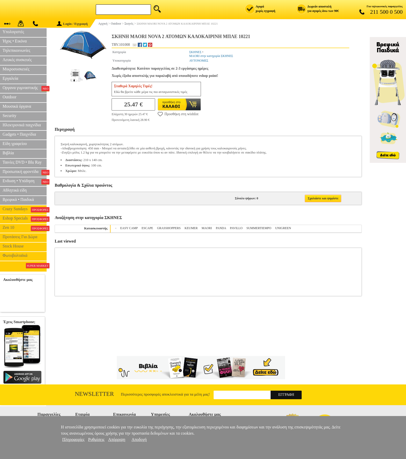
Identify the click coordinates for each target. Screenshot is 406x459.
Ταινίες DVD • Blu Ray (22, 162)
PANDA (221, 228)
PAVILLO (236, 228)
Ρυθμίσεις (96, 439)
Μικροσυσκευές (16, 69)
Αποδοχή (139, 439)
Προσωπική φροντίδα (25, 172)
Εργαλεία (10, 78)
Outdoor (9, 97)
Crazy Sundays (25, 209)
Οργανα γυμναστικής (25, 88)
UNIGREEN (283, 228)
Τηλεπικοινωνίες (16, 50)
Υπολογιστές (13, 32)
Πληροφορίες (73, 439)
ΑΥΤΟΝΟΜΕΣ (198, 60)
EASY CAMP (128, 228)
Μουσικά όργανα (17, 106)
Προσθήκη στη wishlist (178, 114)
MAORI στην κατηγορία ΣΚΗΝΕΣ (211, 56)
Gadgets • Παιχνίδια (19, 134)
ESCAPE (147, 228)
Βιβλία (8, 153)
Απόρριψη (116, 439)
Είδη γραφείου (15, 143)
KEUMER (191, 228)
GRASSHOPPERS (168, 228)
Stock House (13, 246)
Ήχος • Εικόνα (15, 41)
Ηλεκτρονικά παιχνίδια (22, 125)
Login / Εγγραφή (72, 24)
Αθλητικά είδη (15, 190)
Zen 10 (25, 228)
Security (9, 115)
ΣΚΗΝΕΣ (195, 52)
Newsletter (94, 394)
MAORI (206, 228)
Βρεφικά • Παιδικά (18, 199)
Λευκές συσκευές (17, 59)
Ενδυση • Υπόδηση (25, 181)
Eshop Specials (25, 219)
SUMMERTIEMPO (259, 228)
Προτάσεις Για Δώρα (20, 237)
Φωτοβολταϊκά (15, 255)
